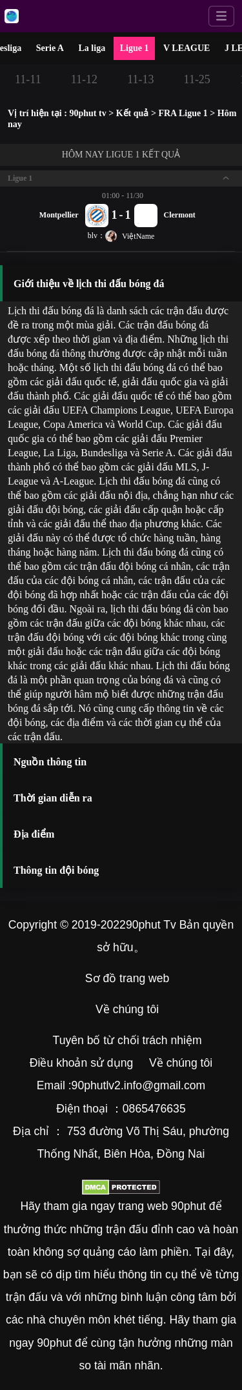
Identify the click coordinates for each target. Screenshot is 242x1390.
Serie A (50, 48)
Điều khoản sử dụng (81, 1062)
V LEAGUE (186, 48)
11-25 (197, 79)
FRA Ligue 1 (182, 113)
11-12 (84, 79)
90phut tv (87, 113)
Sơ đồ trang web (127, 978)
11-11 (28, 79)
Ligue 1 (134, 48)
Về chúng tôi (127, 1009)
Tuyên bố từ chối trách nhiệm (127, 1040)
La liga (92, 48)
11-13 (140, 79)
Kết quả (132, 113)
